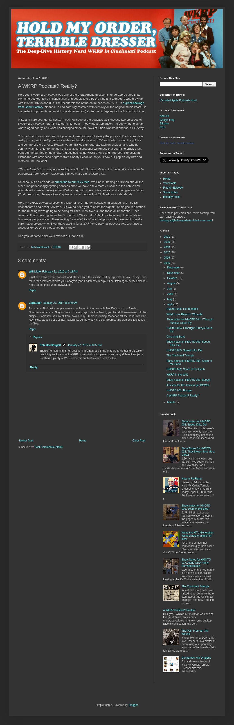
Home (82, 440)
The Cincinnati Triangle (180, 355)
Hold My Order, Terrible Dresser (177, 143)
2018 (167, 247)
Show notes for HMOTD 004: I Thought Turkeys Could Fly (189, 321)
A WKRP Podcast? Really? (182, 395)
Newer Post (26, 440)
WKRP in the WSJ (177, 374)
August (171, 283)
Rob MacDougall (50, 345)
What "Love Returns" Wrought (184, 314)
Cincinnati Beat (175, 336)
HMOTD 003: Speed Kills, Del (184, 350)
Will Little (35, 271)
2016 (167, 257)
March (171, 402)
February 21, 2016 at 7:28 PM (60, 271)
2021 (167, 236)
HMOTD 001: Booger (179, 390)
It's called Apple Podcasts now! (178, 100)
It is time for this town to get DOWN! (187, 385)
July (170, 288)
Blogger (133, 705)
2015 (167, 263)
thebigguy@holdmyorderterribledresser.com (186, 220)
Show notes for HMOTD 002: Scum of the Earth (196, 507)
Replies (37, 337)
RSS (162, 127)
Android (164, 116)
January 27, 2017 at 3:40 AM (60, 302)
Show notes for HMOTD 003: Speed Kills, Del (196, 423)
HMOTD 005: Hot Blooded (182, 309)
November (173, 273)
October (172, 278)
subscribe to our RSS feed (72, 182)
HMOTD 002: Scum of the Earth (185, 369)
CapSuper (35, 302)
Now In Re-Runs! (192, 478)
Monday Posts (171, 196)
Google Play (167, 120)
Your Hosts (169, 183)
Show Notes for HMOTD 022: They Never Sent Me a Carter (198, 452)
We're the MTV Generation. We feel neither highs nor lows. (198, 536)
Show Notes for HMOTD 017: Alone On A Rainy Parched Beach (196, 563)
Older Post (138, 440)
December (173, 267)
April (170, 304)
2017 (167, 252)
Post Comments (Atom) (48, 447)
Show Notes (170, 192)
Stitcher (164, 123)
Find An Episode (173, 187)
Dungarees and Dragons (196, 657)
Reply (32, 290)
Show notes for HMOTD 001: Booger (188, 379)
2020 (167, 241)
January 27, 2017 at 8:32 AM (85, 345)
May (170, 299)
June (170, 293)
